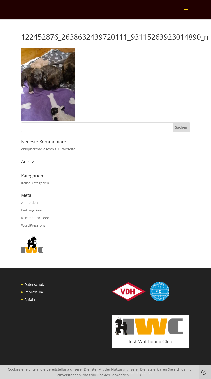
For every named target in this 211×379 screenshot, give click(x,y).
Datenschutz (35, 284)
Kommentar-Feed (35, 217)
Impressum (34, 292)
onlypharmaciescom (37, 149)
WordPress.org (33, 225)
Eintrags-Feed (32, 210)
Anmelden (29, 202)
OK (139, 375)
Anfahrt (31, 299)
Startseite (67, 149)
